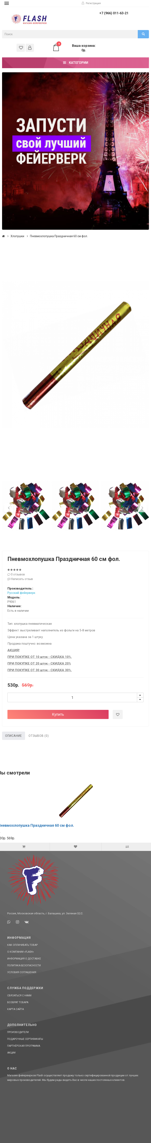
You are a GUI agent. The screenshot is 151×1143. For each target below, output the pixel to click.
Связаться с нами (19, 995)
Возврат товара (17, 1002)
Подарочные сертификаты (25, 1039)
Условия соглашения (21, 972)
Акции (11, 1052)
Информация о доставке (24, 958)
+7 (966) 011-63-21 (113, 13)
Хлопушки (17, 236)
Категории (75, 63)
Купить (58, 714)
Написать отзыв (20, 579)
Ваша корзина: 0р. (73, 47)
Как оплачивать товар (22, 945)
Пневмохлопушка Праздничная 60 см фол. (59, 236)
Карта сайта (15, 1009)
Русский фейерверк (21, 593)
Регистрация (91, 3)
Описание (13, 735)
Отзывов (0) (39, 735)
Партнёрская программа (23, 1045)
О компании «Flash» (20, 951)
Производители (18, 1032)
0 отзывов (16, 574)
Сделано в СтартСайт (131, 1135)
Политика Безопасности (24, 965)
